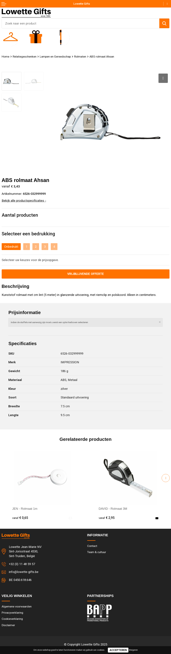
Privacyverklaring (12, 612)
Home (5, 56)
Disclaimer (8, 625)
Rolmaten (80, 56)
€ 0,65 (20, 518)
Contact (92, 546)
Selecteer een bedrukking (28, 234)
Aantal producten (20, 215)
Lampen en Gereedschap (55, 56)
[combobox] (80, 23)
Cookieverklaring (12, 618)
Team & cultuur (96, 552)
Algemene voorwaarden (17, 606)
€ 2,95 (107, 518)
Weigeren (133, 650)
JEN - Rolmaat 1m (24, 508)
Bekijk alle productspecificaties (24, 200)
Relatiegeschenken (24, 56)
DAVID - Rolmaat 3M (113, 508)
